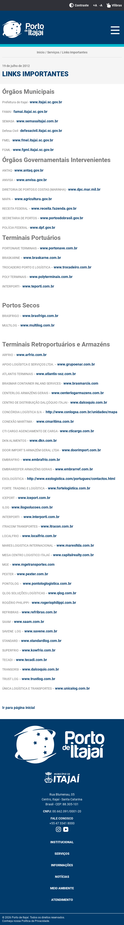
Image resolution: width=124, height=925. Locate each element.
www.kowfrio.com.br (38, 650)
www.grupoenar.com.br (76, 364)
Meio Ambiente (62, 888)
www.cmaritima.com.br (55, 421)
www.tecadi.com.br (31, 660)
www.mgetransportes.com (33, 564)
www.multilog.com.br (37, 325)
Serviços (53, 52)
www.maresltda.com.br (75, 545)
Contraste (79, 5)
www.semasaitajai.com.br (37, 121)
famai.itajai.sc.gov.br (30, 112)
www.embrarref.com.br (74, 469)
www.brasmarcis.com (80, 383)
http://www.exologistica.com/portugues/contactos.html (71, 479)
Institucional (62, 842)
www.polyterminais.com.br (51, 277)
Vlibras (114, 5)
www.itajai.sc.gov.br (46, 102)
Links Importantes (74, 52)
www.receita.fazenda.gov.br (54, 208)
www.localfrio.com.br (39, 536)
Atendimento (62, 900)
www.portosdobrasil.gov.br (61, 218)
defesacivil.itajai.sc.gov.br (41, 131)
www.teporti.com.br (38, 286)
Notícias (62, 876)
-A (100, 5)
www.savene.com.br (40, 631)
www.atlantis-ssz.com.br (56, 374)
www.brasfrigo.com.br (40, 316)
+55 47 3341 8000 (62, 823)
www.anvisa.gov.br (31, 180)
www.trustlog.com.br (38, 679)
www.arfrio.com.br (31, 355)
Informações (62, 865)
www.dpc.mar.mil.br (84, 189)
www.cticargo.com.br (77, 431)
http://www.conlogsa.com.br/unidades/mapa (81, 412)
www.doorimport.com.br (81, 450)
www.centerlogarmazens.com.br (77, 393)
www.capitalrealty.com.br (73, 555)
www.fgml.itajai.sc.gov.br (33, 150)
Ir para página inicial (18, 708)
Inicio (41, 52)
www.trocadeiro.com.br (72, 267)
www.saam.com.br (29, 622)
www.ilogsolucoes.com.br (32, 507)
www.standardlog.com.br (41, 641)
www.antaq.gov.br (28, 170)
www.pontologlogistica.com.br (47, 583)
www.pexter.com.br (32, 574)
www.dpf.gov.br (42, 227)
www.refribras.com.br (39, 612)
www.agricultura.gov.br (33, 199)
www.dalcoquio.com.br (88, 402)
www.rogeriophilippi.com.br (54, 602)
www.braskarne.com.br (42, 258)
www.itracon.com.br (57, 526)
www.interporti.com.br (41, 517)
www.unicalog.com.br (72, 688)
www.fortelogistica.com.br (69, 488)
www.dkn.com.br (43, 440)
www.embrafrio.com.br (41, 460)
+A (95, 5)
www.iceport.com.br (34, 498)
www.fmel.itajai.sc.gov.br (32, 140)
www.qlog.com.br (62, 593)
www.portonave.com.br (58, 248)
